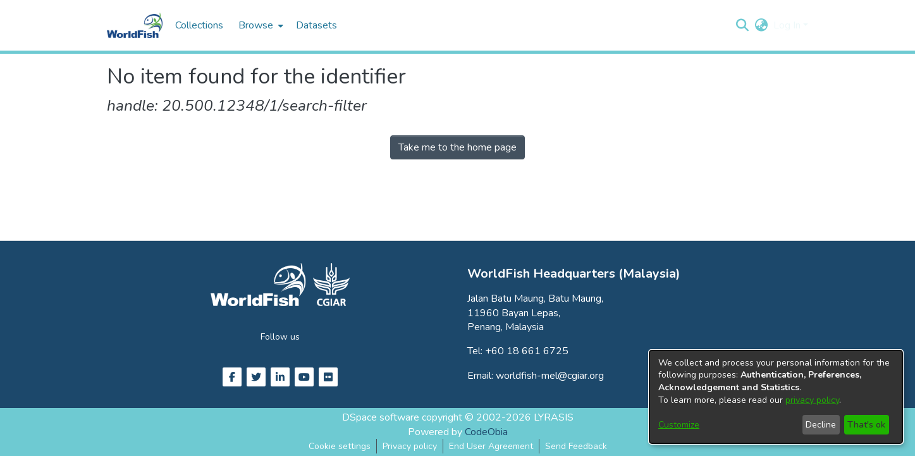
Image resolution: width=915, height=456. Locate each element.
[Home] (135, 25)
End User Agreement (491, 446)
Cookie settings (340, 446)
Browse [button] (255, 25)
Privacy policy (410, 446)
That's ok (866, 425)
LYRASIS (554, 417)
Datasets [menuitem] (316, 25)
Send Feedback (576, 446)
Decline (821, 425)
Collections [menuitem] (199, 25)
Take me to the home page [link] (457, 147)
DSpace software (380, 417)
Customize (678, 425)
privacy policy (812, 400)
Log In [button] (788, 25)
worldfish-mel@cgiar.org (550, 376)
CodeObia (486, 432)
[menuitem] (259, 25)
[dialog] (775, 396)
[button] (743, 25)
